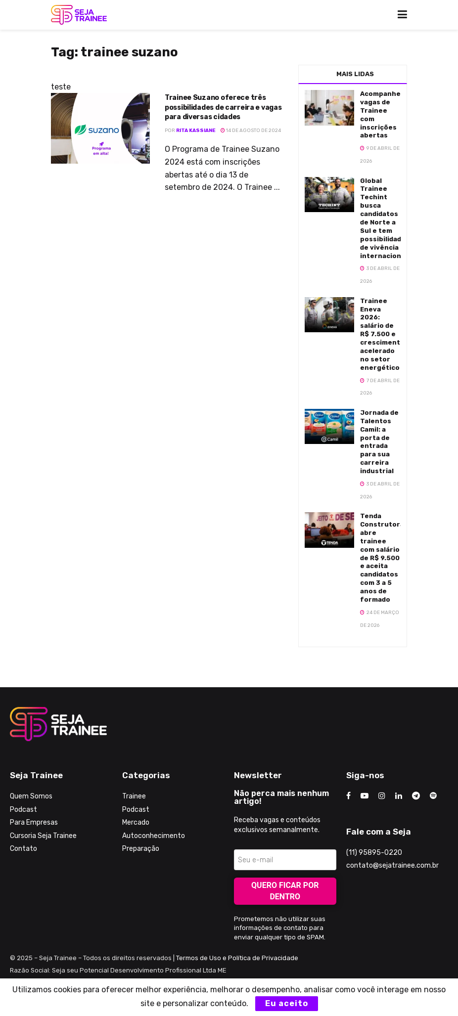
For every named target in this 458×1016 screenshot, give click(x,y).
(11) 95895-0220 (374, 852)
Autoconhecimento (153, 836)
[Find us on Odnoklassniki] (433, 796)
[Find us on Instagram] (381, 796)
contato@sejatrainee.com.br (392, 865)
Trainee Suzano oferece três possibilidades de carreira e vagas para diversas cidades (223, 107)
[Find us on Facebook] (348, 796)
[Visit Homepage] (79, 15)
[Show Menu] (402, 15)
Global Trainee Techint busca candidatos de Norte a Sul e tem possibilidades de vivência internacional (385, 218)
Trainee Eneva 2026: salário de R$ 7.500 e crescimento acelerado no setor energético (382, 334)
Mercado (135, 822)
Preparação (140, 848)
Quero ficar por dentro (285, 891)
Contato (23, 848)
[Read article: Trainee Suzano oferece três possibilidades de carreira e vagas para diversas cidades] (100, 128)
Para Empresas (34, 822)
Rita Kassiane (196, 130)
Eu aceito (286, 1003)
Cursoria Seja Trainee (43, 836)
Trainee (134, 796)
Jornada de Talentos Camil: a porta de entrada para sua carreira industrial (379, 442)
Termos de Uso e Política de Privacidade (237, 958)
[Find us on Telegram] (416, 796)
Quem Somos (31, 796)
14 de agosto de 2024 (251, 130)
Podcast (23, 809)
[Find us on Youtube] (364, 796)
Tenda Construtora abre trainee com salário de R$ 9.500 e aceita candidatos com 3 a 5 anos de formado (382, 557)
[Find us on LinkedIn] (398, 796)
